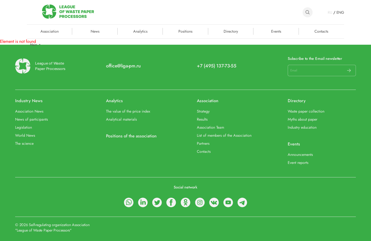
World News (25, 135)
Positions (185, 31)
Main (33, 44)
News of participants (31, 119)
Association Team (210, 127)
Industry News (29, 101)
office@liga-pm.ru (123, 66)
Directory (231, 31)
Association (207, 101)
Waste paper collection (306, 111)
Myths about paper (302, 119)
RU (330, 12)
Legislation (23, 127)
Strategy (203, 111)
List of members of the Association (224, 135)
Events (276, 31)
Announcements (300, 154)
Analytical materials (121, 119)
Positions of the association (131, 136)
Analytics (140, 31)
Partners (203, 143)
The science (24, 143)
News (95, 31)
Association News (29, 111)
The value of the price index (128, 111)
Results (202, 119)
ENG (340, 12)
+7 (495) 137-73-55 (216, 66)
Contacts (321, 31)
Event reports (298, 162)
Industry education (302, 127)
